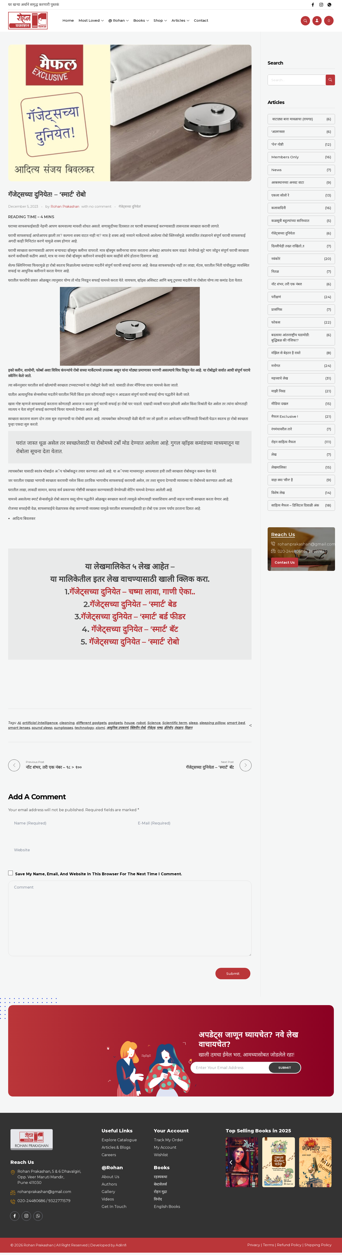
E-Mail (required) (154, 822)
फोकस (275, 322)
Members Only (285, 157)
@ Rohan (118, 20)
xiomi (100, 728)
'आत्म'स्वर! (278, 131)
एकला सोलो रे (280, 195)
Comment (24, 886)
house (129, 723)
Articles (180, 20)
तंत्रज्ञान (178, 728)
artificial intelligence (40, 723)
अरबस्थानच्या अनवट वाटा (287, 182)
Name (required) (30, 822)
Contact (201, 20)
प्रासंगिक (276, 309)
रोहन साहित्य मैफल (283, 442)
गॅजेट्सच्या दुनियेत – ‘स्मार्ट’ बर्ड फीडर (133, 616)
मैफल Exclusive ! (284, 416)
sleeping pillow (212, 723)
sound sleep (42, 728)
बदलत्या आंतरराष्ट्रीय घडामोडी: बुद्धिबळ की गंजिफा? (290, 337)
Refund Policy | (290, 1247)
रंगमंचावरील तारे (281, 429)
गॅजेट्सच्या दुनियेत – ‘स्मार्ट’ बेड (133, 604)
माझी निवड (278, 391)
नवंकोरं (275, 258)
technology (84, 728)
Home (68, 20)
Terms (268, 1247)
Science (154, 723)
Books (141, 20)
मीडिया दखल (279, 403)
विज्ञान (188, 728)
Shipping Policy (318, 1247)
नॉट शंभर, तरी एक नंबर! (286, 284)
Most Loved (91, 20)
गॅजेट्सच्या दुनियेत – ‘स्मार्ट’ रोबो (134, 641)
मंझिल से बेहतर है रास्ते (286, 353)
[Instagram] (319, 4)
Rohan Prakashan (65, 206)
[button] (231, 1165)
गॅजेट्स (151, 728)
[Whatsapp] (328, 4)
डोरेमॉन (168, 728)
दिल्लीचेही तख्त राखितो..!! (287, 246)
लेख (273, 454)
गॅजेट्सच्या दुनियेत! (130, 206)
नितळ (275, 271)
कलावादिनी (278, 208)
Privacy (253, 1247)
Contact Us (285, 562)
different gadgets (91, 723)
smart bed (236, 723)
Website (22, 848)
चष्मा (159, 728)
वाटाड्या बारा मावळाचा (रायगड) (292, 119)
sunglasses (63, 728)
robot (141, 723)
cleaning (67, 723)
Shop (160, 20)
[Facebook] (310, 4)
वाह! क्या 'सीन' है (282, 480)
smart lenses (19, 728)
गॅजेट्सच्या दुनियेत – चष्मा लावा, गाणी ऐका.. (132, 591)
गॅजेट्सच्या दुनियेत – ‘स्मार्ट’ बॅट (134, 629)
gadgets (115, 723)
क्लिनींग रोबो (137, 728)
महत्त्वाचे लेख (279, 378)
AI (19, 723)
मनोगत (275, 365)
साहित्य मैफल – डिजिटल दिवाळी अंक (295, 505)
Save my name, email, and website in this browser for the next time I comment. (98, 872)
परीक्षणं (276, 297)
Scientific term (174, 723)
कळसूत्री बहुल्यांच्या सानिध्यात (290, 220)
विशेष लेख (278, 492)
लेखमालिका (279, 467)
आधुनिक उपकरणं (117, 728)
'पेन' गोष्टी (277, 144)
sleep (193, 723)
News (276, 170)
